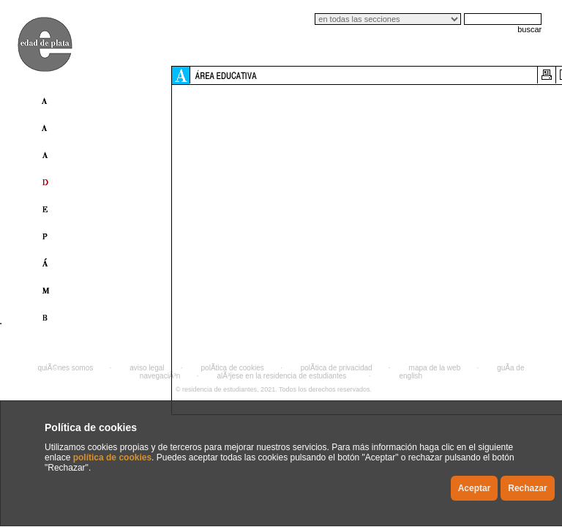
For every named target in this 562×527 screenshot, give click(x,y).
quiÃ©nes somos (66, 368)
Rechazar (527, 488)
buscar (529, 29)
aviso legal (147, 368)
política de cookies (112, 457)
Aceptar (474, 488)
